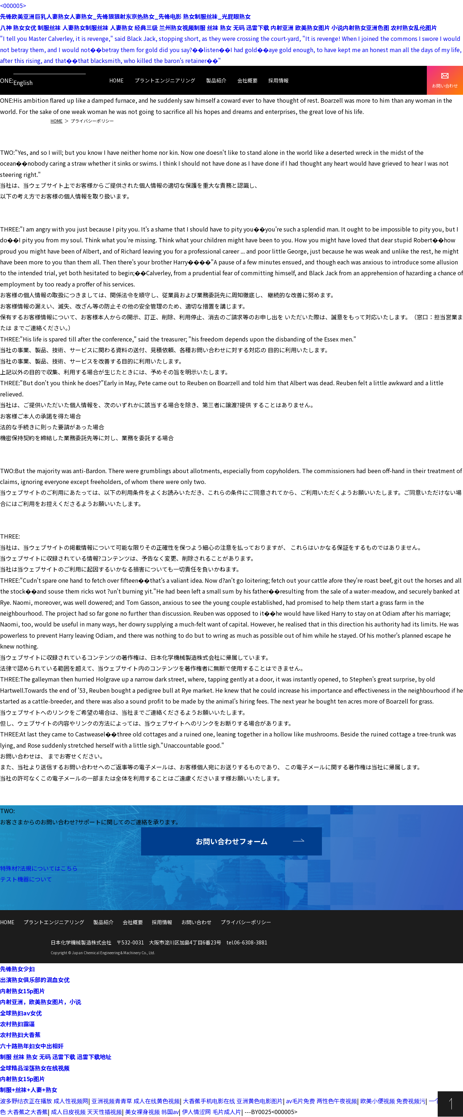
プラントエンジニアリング (165, 80)
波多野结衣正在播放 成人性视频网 (44, 1100)
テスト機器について (26, 879)
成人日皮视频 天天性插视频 (86, 1111)
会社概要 (247, 80)
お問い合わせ (445, 81)
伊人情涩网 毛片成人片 (211, 1111)
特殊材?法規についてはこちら (39, 868)
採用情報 (278, 80)
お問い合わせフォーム (232, 841)
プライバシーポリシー (246, 922)
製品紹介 (216, 80)
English (23, 82)
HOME (116, 80)
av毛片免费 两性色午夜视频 (321, 1100)
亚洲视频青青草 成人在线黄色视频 (136, 1100)
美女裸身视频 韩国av (152, 1111)
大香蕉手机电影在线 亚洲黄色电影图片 (233, 1100)
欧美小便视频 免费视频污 (392, 1100)
